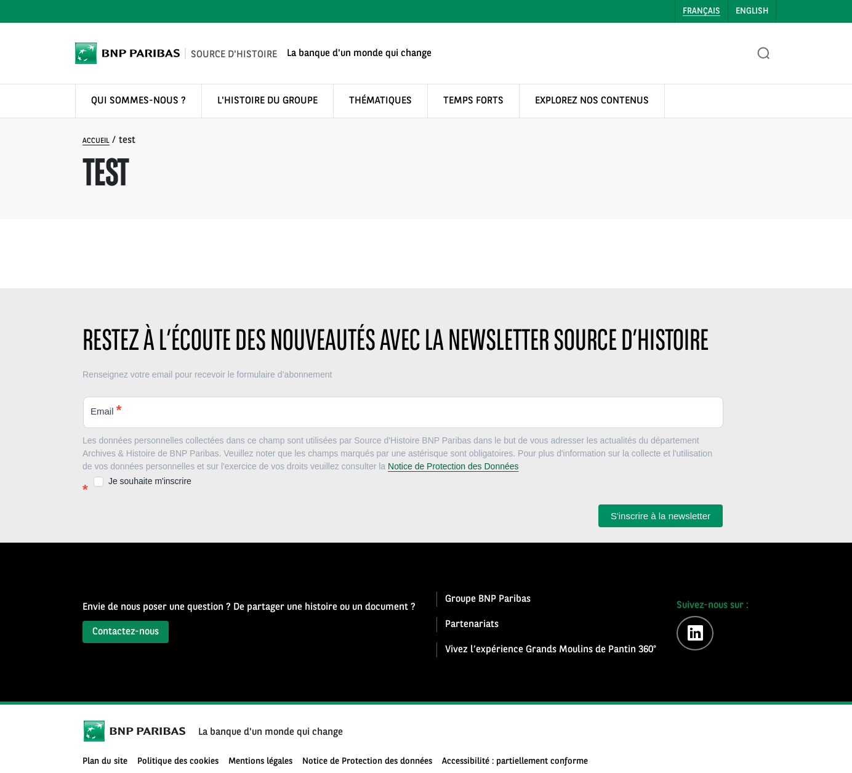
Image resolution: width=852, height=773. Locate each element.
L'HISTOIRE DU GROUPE (267, 101)
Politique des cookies (178, 761)
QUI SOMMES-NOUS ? (138, 101)
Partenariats (472, 624)
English (752, 11)
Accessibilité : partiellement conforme (515, 761)
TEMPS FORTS (473, 101)
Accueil (96, 141)
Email (105, 410)
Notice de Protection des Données (453, 466)
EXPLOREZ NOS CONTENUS (592, 101)
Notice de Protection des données (367, 761)
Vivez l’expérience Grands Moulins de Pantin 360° (550, 650)
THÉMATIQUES (380, 101)
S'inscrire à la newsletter (660, 516)
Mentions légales (260, 761)
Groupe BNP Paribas (488, 599)
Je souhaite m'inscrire (142, 481)
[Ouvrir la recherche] (764, 53)
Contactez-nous (125, 632)
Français (701, 11)
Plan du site (104, 761)
